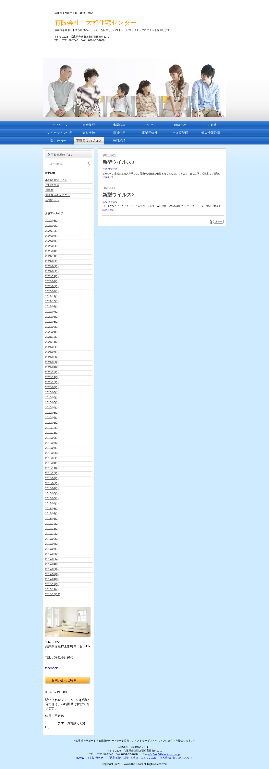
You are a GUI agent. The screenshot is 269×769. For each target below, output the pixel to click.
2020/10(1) (52, 382)
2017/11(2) (52, 528)
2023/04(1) (52, 291)
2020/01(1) (52, 422)
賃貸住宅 (112, 169)
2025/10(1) (52, 230)
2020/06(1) (52, 397)
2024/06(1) (52, 266)
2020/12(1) (52, 372)
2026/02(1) (52, 225)
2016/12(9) (52, 584)
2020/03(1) (52, 412)
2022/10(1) (52, 301)
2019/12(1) (52, 427)
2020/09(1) (52, 387)
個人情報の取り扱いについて (176, 757)
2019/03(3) (52, 452)
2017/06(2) (52, 554)
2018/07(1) (52, 488)
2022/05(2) (52, 316)
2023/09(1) (52, 281)
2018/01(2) (52, 518)
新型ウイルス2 (118, 194)
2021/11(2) (52, 341)
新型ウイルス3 (118, 162)
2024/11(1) (52, 256)
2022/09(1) (52, 306)
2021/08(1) (52, 347)
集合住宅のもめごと (57, 195)
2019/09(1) (52, 437)
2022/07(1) (52, 311)
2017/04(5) (52, 564)
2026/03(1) (52, 220)
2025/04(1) (52, 240)
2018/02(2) (52, 513)
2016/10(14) (52, 594)
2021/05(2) (52, 357)
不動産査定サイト (56, 180)
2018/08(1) (52, 483)
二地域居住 (52, 185)
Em (145, 754)
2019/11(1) (52, 432)
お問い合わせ (95, 757)
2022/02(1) (52, 326)
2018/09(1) (52, 478)
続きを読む (108, 177)
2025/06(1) (52, 235)
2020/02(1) (52, 417)
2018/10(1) (52, 473)
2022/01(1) (52, 331)
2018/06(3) (52, 493)
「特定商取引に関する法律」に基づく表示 (131, 757)
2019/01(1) (52, 463)
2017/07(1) (52, 548)
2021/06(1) (52, 351)
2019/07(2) (52, 442)
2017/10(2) (52, 533)
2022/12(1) (52, 296)
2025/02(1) (52, 245)
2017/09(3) (52, 538)
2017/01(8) (52, 579)
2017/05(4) (52, 559)
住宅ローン (52, 200)
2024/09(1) (52, 261)
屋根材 (49, 190)
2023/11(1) (52, 276)
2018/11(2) (52, 468)
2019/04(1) (52, 447)
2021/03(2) (52, 362)
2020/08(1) (52, 392)
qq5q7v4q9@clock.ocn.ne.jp (163, 754)
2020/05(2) (52, 402)
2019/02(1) (52, 458)
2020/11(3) (52, 377)
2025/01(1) (52, 251)
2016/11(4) (52, 589)
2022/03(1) (52, 321)
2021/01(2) (52, 367)
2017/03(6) (52, 569)
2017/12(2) (52, 523)
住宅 (105, 169)
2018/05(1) (52, 498)
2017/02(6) (52, 574)
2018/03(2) (52, 508)
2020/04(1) (52, 407)
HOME (80, 757)
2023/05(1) (52, 286)
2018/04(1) (52, 503)
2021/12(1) (52, 336)
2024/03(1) (52, 271)
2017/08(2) (52, 543)
